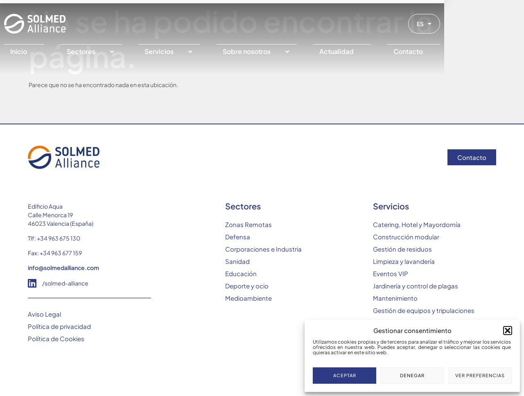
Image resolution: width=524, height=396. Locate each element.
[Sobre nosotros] (300, 52)
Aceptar (344, 375)
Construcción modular (406, 237)
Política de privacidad (59, 326)
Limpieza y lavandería (404, 261)
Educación (241, 273)
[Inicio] (44, 52)
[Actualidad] (394, 52)
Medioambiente (248, 298)
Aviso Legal (44, 314)
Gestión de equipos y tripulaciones (423, 310)
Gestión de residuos (402, 249)
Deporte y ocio (247, 286)
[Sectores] (119, 52)
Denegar (412, 375)
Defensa (237, 237)
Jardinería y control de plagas (415, 286)
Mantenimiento (395, 298)
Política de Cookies (56, 338)
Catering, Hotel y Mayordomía (417, 224)
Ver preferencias (480, 375)
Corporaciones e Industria (263, 249)
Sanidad (237, 261)
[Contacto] (473, 52)
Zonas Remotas (248, 224)
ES (488, 24)
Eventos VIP (390, 273)
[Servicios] (205, 52)
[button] (508, 330)
